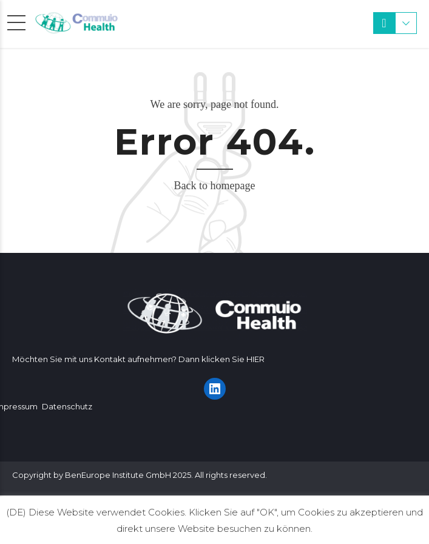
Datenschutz (67, 406)
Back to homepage (214, 186)
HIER (255, 359)
